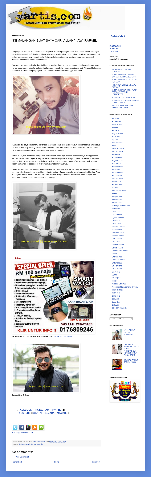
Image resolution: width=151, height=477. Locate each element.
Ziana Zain (116, 302)
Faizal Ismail (117, 176)
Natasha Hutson (118, 227)
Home (56, 462)
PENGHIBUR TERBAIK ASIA (123, 97)
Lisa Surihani (117, 215)
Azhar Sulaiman (118, 149)
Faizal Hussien (117, 173)
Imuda (114, 194)
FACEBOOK (25, 410)
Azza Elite (116, 154)
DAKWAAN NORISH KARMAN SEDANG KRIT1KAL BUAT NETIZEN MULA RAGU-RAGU (131, 349)
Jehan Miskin (117, 200)
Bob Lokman (117, 158)
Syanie (114, 275)
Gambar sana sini (36, 444)
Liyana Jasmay (118, 218)
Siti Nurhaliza (117, 269)
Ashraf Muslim (117, 142)
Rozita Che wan (118, 245)
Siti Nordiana (117, 266)
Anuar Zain (116, 136)
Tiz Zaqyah (116, 278)
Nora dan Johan (118, 233)
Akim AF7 (115, 127)
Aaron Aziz (116, 118)
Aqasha (115, 140)
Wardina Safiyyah (119, 284)
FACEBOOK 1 (117, 36)
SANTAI (37, 413)
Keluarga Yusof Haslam (121, 206)
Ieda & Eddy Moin (119, 191)
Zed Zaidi (115, 299)
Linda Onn (116, 212)
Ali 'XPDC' (116, 130)
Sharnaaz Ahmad (118, 260)
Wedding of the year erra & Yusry (125, 287)
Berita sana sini (24, 444)
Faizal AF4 (116, 169)
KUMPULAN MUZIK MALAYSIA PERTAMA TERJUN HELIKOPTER (124, 92)
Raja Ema (116, 242)
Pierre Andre (117, 239)
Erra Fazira (116, 164)
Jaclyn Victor (117, 197)
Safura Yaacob (117, 248)
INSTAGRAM (42, 410)
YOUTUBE (24, 413)
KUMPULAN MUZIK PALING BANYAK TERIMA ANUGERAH (124, 76)
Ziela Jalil (115, 305)
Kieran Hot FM (117, 209)
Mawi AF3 (116, 221)
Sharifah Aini (117, 257)
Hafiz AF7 (115, 188)
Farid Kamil (116, 182)
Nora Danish (117, 230)
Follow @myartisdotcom (22, 432)
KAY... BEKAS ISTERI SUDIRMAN (129, 332)
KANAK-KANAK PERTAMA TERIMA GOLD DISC (122, 106)
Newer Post (17, 462)
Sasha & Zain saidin (120, 251)
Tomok (114, 281)
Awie (114, 145)
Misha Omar (116, 224)
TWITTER (57, 410)
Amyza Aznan (117, 133)
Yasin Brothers (117, 290)
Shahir (114, 254)
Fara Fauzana (117, 179)
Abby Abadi (116, 121)
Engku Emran (117, 160)
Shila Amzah (117, 263)
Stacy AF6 (116, 272)
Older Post (95, 462)
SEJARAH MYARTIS (56, 413)
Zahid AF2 (116, 296)
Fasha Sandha (117, 185)
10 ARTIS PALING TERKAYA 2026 (131, 361)
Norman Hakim (118, 236)
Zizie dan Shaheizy (119, 308)
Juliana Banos (117, 203)
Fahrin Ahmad (117, 167)
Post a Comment (22, 457)
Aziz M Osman (117, 151)
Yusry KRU (116, 293)
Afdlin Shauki (117, 124)
